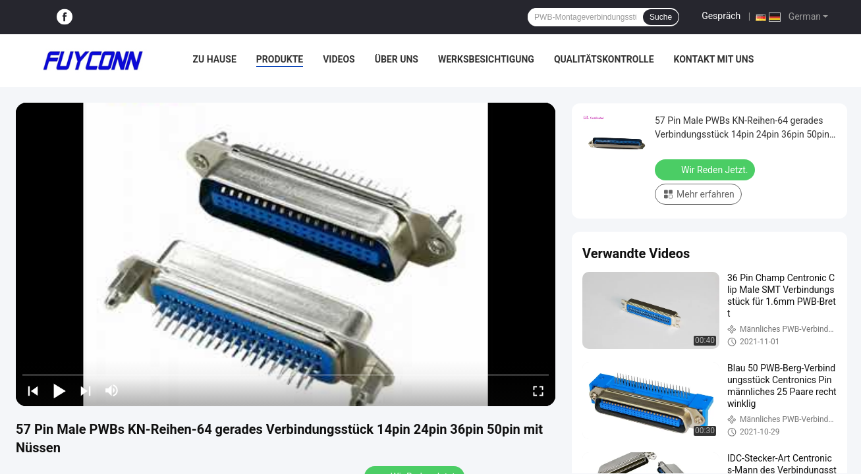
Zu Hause (214, 59)
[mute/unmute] (112, 390)
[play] (285, 254)
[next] (85, 390)
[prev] (33, 390)
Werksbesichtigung (486, 59)
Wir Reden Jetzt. (706, 169)
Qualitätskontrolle (604, 59)
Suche (661, 17)
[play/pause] (59, 390)
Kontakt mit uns (714, 59)
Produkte (279, 59)
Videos (339, 59)
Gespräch (721, 16)
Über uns (396, 59)
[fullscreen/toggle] (538, 390)
